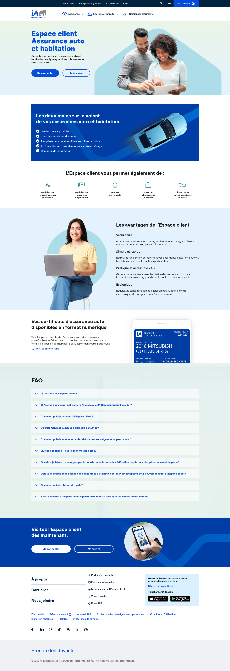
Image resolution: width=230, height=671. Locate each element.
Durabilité (95, 603)
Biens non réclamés (42, 619)
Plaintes (63, 619)
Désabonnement (59, 614)
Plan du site (37, 614)
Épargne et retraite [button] (103, 14)
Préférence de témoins (86, 619)
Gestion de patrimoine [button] (138, 14)
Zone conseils (97, 596)
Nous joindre (42, 601)
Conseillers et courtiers (117, 3)
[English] (169, 3)
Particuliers (68, 3)
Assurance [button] (73, 14)
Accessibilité (84, 614)
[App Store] (158, 599)
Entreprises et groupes (90, 3)
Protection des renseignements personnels (120, 614)
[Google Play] (180, 599)
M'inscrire (76, 73)
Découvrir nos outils (161, 586)
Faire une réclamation (101, 582)
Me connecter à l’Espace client (106, 589)
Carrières (39, 590)
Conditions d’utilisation (163, 614)
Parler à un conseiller (101, 575)
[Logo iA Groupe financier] (38, 14)
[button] (161, 3)
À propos (39, 579)
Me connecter (186, 3)
